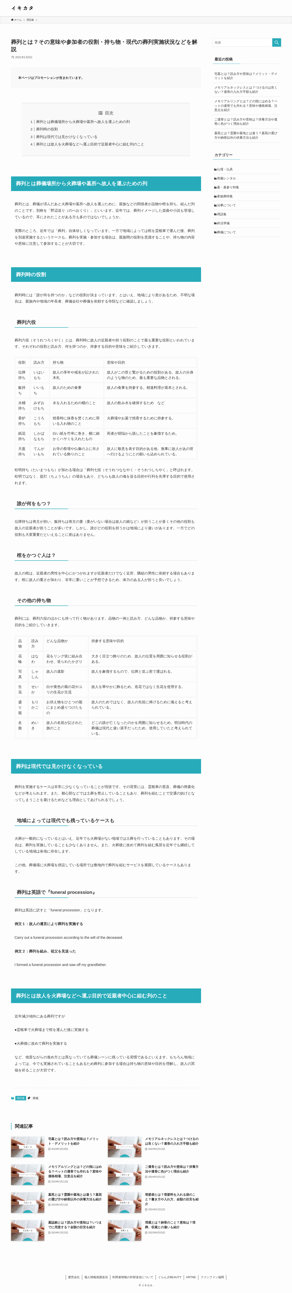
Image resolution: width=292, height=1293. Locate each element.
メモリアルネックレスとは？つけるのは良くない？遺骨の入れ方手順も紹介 (245, 90)
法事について (226, 207)
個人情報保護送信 (96, 1277)
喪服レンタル (226, 178)
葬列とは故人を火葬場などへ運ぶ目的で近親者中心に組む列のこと (90, 144)
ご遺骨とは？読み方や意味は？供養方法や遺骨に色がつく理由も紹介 (245, 122)
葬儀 (35, 1098)
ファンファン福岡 (212, 1277)
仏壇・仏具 (225, 169)
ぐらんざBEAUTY (169, 1277)
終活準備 (223, 225)
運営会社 (74, 1277)
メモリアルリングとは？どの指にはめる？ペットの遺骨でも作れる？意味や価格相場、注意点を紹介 (245, 105)
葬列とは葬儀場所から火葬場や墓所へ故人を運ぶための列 (83, 122)
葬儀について (226, 235)
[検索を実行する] (276, 42)
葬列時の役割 (47, 129)
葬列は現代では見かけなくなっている (66, 137)
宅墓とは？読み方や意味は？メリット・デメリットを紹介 (245, 76)
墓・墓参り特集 (228, 188)
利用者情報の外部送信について (132, 1277)
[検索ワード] (247, 42)
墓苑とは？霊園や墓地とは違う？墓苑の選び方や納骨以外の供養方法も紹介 (245, 135)
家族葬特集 (225, 197)
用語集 (21, 1098)
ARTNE (191, 1277)
